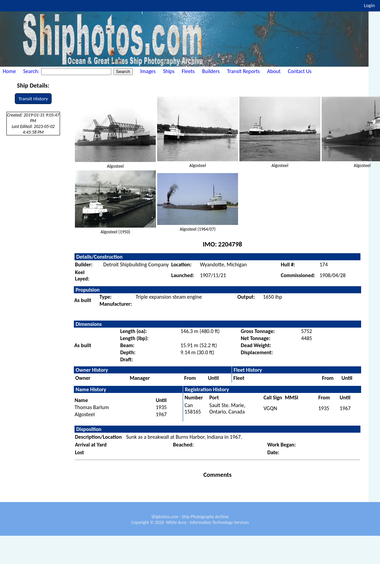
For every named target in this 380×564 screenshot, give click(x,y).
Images (148, 71)
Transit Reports (243, 71)
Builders (211, 71)
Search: (31, 71)
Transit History (33, 99)
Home (9, 71)
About (274, 71)
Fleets (188, 71)
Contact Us (300, 71)
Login (369, 5)
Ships (168, 71)
